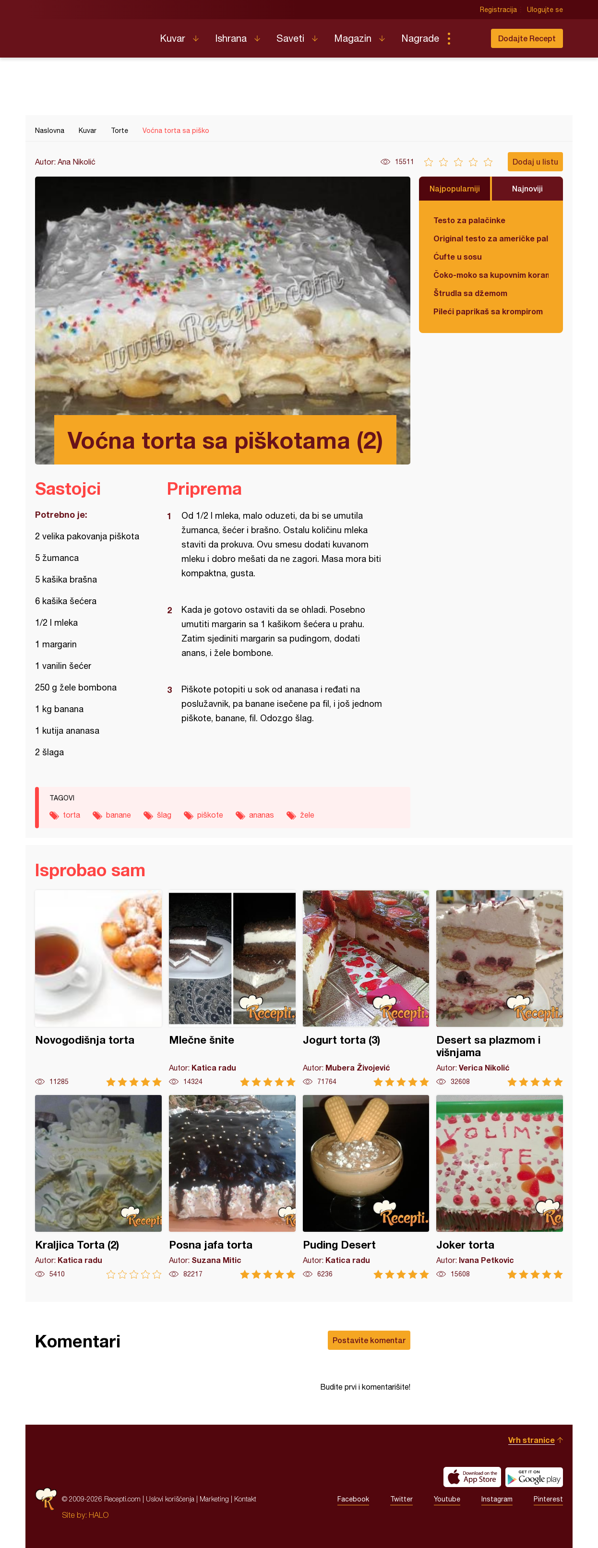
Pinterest (548, 1499)
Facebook (353, 1499)
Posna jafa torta (232, 1187)
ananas (261, 814)
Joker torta (499, 1187)
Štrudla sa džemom (470, 293)
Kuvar (172, 38)
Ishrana (231, 38)
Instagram (497, 1499)
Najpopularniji (455, 188)
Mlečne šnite (232, 988)
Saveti (290, 38)
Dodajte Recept (527, 38)
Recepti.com (90, 34)
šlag (164, 814)
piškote (210, 814)
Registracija (498, 9)
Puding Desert (366, 1187)
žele (307, 814)
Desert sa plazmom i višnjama (499, 988)
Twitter (401, 1499)
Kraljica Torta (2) (98, 1187)
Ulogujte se (545, 9)
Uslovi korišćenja (170, 1499)
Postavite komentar (369, 1340)
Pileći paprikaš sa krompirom (488, 311)
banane (118, 814)
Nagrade (420, 38)
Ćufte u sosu (457, 256)
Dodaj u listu (535, 161)
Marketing (214, 1499)
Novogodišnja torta (98, 988)
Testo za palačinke (469, 220)
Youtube (447, 1499)
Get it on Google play (534, 1477)
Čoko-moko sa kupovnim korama (491, 274)
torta (71, 814)
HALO (98, 1515)
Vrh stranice (531, 1439)
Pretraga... (468, 38)
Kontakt (245, 1499)
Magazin (352, 38)
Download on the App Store (472, 1477)
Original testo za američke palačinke (491, 238)
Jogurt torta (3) (366, 988)
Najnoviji (527, 188)
